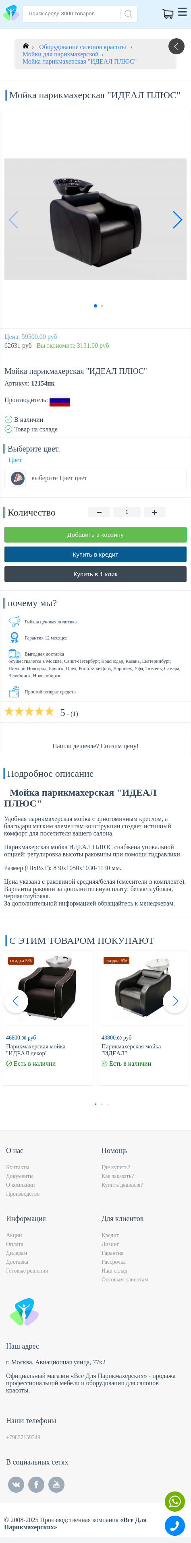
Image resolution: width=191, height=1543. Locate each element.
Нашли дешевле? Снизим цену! (95, 746)
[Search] (127, 13)
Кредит (110, 1235)
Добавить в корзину (95, 534)
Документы (19, 1176)
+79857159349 (23, 1437)
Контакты (17, 1167)
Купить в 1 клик (96, 574)
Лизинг (110, 1244)
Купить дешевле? (122, 1185)
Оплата (14, 1244)
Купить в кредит (95, 554)
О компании (20, 1185)
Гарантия (113, 1253)
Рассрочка (114, 1262)
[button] (177, 220)
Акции (14, 1235)
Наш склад (114, 1271)
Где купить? (116, 1167)
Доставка (17, 1262)
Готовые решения (27, 1271)
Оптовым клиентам (125, 1280)
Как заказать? (118, 1176)
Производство (22, 1194)
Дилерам (16, 1253)
